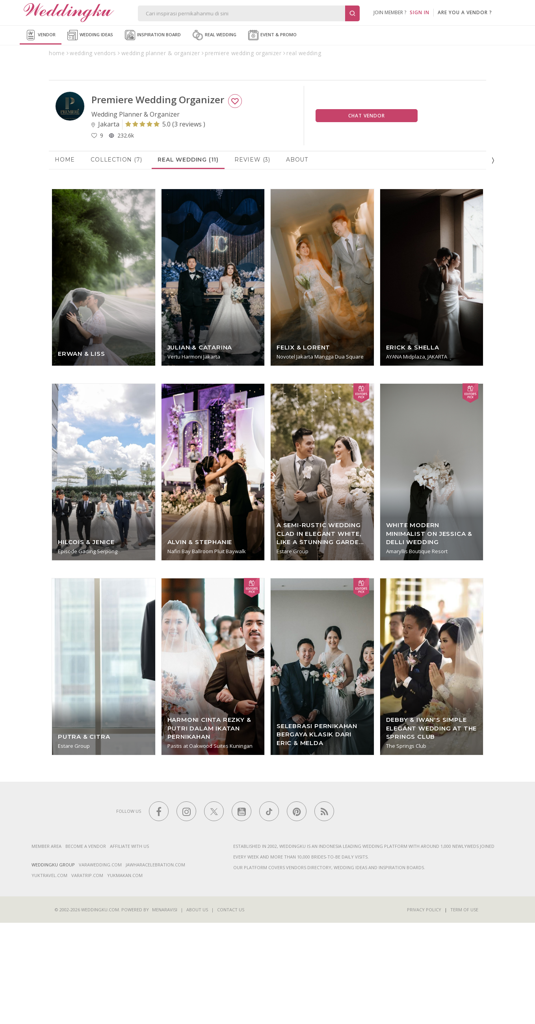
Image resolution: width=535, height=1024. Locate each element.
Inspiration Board (153, 35)
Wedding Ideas (90, 35)
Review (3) (252, 260)
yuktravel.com (49, 976)
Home (65, 260)
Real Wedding (214, 35)
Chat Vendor (366, 216)
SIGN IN (419, 12)
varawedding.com (100, 966)
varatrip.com (87, 976)
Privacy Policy (424, 1011)
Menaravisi (164, 1011)
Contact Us (230, 1011)
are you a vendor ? (465, 12)
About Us (197, 1011)
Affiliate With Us (129, 947)
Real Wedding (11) (188, 260)
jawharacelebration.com (155, 966)
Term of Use (464, 1011)
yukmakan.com (125, 976)
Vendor (41, 35)
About (297, 260)
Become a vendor (85, 947)
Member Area (46, 947)
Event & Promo (272, 35)
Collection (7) (116, 260)
